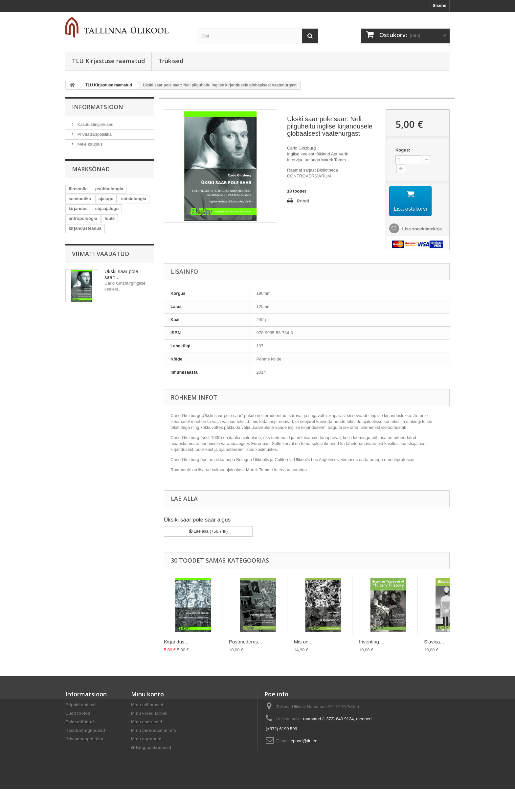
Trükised (170, 61)
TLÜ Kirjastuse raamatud (108, 61)
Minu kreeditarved (149, 715)
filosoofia (78, 188)
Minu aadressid (146, 723)
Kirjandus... (176, 643)
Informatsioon (97, 107)
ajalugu (106, 198)
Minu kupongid (146, 740)
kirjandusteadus (85, 228)
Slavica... (434, 643)
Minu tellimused (147, 706)
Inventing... (371, 643)
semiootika (80, 198)
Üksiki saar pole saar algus (197, 522)
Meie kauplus (89, 144)
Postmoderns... (245, 643)
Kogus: (402, 150)
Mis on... (303, 643)
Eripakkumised (80, 706)
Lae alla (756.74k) (208, 533)
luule (110, 218)
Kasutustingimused (94, 124)
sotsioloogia (133, 198)
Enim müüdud (79, 723)
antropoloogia (83, 218)
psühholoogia (109, 188)
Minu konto (147, 696)
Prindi (303, 200)
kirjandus (78, 208)
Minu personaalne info (153, 732)
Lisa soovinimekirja (421, 230)
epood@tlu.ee (304, 742)
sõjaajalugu (107, 208)
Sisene (439, 5)
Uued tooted (77, 715)
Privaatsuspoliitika (94, 134)
